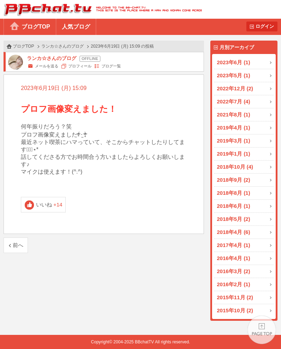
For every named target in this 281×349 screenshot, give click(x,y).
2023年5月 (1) (233, 75)
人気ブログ (76, 27)
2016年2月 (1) (233, 284)
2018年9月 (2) (233, 180)
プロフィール (80, 66)
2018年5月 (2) (233, 219)
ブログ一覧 (111, 66)
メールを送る (46, 66)
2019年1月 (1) (233, 154)
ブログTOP (36, 27)
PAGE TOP (262, 330)
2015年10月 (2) (235, 310)
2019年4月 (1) (233, 128)
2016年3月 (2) (233, 271)
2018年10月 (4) (235, 167)
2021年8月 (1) (233, 115)
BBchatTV (101, 9)
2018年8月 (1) (233, 193)
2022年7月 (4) (233, 101)
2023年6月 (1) (233, 62)
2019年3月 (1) (233, 141)
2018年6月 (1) (233, 206)
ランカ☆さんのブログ (62, 46)
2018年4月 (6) (233, 232)
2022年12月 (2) (235, 88)
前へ (18, 245)
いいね (49, 204)
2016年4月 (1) (233, 258)
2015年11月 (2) (235, 297)
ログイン (265, 26)
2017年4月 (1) (233, 245)
